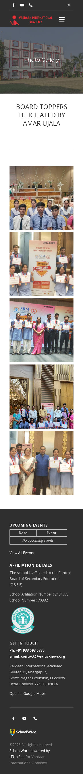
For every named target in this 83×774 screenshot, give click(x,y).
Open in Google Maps (28, 693)
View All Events (22, 552)
